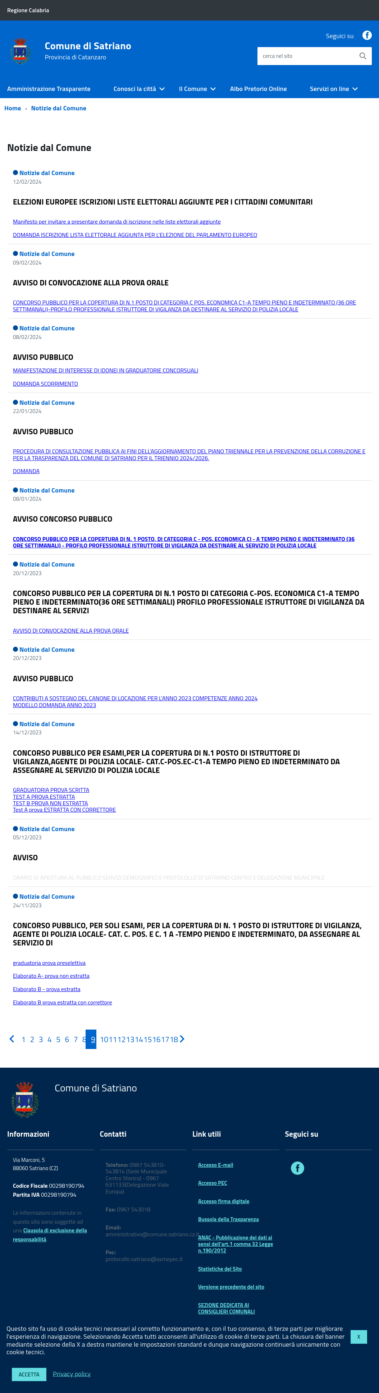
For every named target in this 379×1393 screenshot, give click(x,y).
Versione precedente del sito (231, 1287)
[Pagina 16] (152, 1039)
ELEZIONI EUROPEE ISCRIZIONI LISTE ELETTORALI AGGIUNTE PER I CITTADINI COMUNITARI (163, 201)
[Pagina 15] (143, 1039)
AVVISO (25, 857)
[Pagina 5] (56, 1039)
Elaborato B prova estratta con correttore (62, 1002)
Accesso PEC (212, 1183)
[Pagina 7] (73, 1039)
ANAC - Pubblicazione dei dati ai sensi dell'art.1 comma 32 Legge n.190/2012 (235, 1244)
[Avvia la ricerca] (363, 56)
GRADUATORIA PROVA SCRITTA (51, 789)
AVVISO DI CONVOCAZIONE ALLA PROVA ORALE (91, 282)
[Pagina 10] (100, 1039)
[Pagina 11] (108, 1039)
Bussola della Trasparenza (228, 1219)
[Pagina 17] (160, 1039)
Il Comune (193, 88)
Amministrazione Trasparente (49, 88)
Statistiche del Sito (220, 1269)
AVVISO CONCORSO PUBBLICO (63, 518)
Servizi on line (329, 88)
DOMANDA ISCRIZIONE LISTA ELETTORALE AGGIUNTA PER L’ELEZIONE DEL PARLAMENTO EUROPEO (135, 234)
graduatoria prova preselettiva (49, 962)
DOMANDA (26, 471)
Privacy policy (72, 1373)
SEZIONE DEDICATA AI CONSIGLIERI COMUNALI (226, 1308)
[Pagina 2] (30, 1039)
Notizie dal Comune (59, 108)
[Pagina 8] (82, 1039)
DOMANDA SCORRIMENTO (45, 383)
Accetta (29, 1374)
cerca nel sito (277, 56)
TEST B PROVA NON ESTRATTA (50, 803)
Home (12, 108)
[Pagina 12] (117, 1039)
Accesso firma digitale (223, 1201)
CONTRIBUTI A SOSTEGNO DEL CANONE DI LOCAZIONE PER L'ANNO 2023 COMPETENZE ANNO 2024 (135, 698)
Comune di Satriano (88, 51)
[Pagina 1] (21, 1039)
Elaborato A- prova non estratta (51, 975)
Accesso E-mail (215, 1165)
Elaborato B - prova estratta (47, 989)
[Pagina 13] (125, 1039)
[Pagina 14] (134, 1039)
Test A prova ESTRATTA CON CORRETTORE (64, 809)
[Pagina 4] (47, 1039)
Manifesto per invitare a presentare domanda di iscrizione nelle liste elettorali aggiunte (117, 221)
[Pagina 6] (65, 1039)
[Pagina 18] (169, 1039)
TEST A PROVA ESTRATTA (44, 796)
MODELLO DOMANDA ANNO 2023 (54, 705)
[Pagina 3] (38, 1039)
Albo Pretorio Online (258, 88)
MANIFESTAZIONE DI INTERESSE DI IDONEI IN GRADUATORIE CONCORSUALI (105, 370)
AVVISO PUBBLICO (43, 357)
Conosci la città (135, 88)
